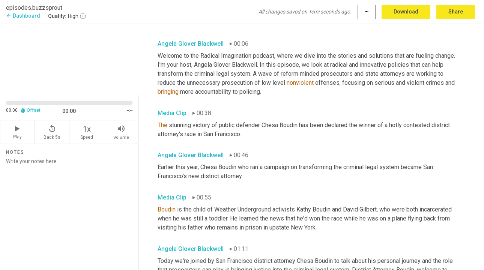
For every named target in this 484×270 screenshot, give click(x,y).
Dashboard (23, 16)
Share (455, 12)
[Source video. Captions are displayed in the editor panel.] (69, 58)
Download (406, 12)
